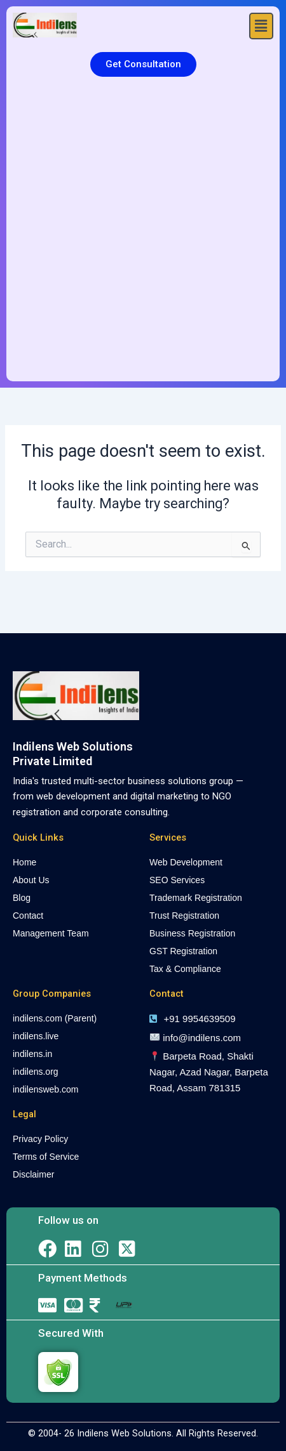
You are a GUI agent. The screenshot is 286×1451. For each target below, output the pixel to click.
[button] (261, 26)
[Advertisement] (143, 232)
